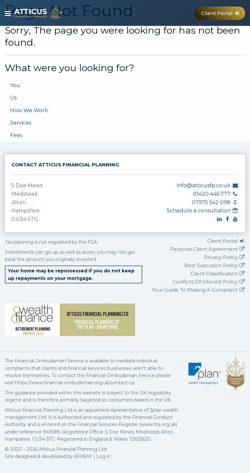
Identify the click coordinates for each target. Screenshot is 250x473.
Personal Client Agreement (207, 249)
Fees (16, 135)
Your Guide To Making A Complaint (198, 289)
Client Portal (220, 13)
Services (20, 123)
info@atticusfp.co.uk (164, 36)
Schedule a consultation (203, 210)
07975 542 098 (190, 36)
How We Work (29, 110)
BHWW (83, 456)
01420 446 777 (178, 36)
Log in (103, 456)
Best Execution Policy (214, 265)
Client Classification (217, 273)
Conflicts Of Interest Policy (209, 281)
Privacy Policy (224, 257)
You (15, 85)
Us (13, 98)
